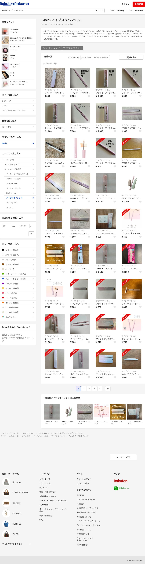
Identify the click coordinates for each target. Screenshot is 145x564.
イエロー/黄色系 (18, 288)
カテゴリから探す (117, 10)
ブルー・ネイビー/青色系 (18, 279)
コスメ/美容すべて (19, 164)
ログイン (125, 4)
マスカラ (20, 207)
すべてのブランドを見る (12, 544)
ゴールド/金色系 (18, 312)
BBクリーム (20, 193)
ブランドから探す (136, 10)
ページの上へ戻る (123, 457)
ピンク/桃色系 (18, 293)
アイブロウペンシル (72, 48)
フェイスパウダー (20, 188)
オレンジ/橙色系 (18, 303)
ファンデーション (20, 179)
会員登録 (139, 4)
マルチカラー (18, 317)
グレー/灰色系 (18, 260)
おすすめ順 (86, 58)
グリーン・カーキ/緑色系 (18, 274)
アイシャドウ (20, 203)
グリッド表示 (101, 58)
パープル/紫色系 (18, 283)
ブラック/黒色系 (18, 250)
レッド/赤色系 (18, 298)
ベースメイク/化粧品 (19, 169)
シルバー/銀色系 (18, 307)
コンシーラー (20, 184)
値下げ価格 (18, 127)
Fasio (18, 143)
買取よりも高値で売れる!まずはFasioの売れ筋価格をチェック (18, 338)
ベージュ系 (18, 269)
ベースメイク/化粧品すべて (20, 174)
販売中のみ (73, 58)
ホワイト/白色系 (18, 255)
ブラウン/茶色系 (18, 264)
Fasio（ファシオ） (51, 48)
